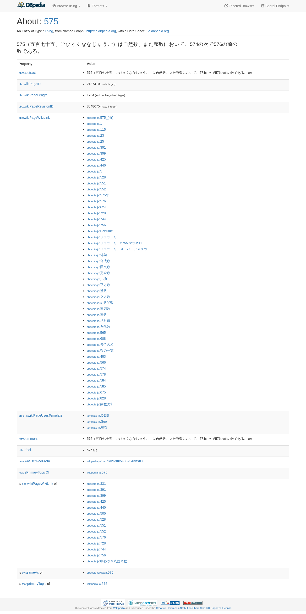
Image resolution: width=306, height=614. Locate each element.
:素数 (97, 315)
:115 (96, 129)
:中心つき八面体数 (107, 561)
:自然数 (98, 327)
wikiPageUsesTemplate (40, 415)
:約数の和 (100, 404)
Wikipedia (119, 608)
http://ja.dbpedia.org (101, 31)
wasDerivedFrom (34, 461)
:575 (97, 472)
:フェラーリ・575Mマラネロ (114, 243)
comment (28, 439)
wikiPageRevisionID (36, 106)
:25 (95, 141)
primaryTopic (34, 584)
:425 (96, 159)
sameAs (30, 572)
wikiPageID (30, 84)
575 (51, 21)
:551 (96, 183)
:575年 (98, 195)
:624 (96, 207)
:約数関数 (100, 303)
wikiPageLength (33, 95)
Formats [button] (97, 6)
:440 (96, 165)
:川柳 (97, 279)
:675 (96, 392)
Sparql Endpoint (275, 6)
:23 (95, 135)
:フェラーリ (102, 237)
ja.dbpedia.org (158, 31)
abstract (27, 73)
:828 (96, 398)
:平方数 (98, 285)
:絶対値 (98, 321)
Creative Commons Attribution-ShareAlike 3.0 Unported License (193, 608)
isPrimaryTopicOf (34, 472)
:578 (96, 374)
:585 (96, 386)
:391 (96, 147)
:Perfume (100, 231)
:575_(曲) (100, 117)
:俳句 (97, 255)
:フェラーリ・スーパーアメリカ (117, 249)
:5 (94, 171)
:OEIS (98, 415)
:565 (96, 332)
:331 (96, 483)
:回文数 (98, 267)
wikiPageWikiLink (34, 117)
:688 (96, 338)
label (25, 450)
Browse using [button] (66, 6)
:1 (94, 123)
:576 (96, 201)
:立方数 (98, 297)
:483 (96, 356)
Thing (49, 31)
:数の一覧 (100, 350)
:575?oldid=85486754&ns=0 (115, 461)
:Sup (97, 421)
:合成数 (98, 261)
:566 (96, 362)
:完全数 (98, 273)
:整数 (97, 291)
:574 (96, 368)
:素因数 (98, 309)
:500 (96, 513)
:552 (96, 189)
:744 (96, 219)
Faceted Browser (239, 6)
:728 (96, 213)
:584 (96, 380)
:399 (96, 153)
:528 (96, 177)
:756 (96, 225)
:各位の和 (100, 344)
